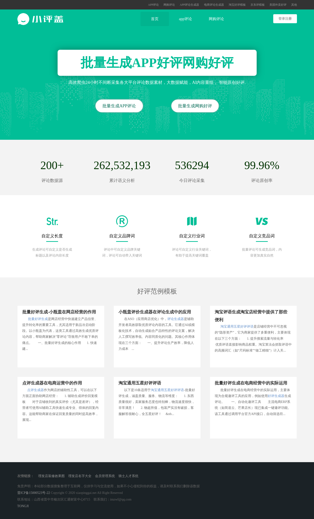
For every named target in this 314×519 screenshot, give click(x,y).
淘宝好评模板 (237, 4)
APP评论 (153, 4)
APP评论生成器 (189, 4)
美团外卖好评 (278, 4)
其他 (294, 4)
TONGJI (23, 506)
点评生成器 (35, 390)
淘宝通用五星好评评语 (237, 326)
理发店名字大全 (79, 476)
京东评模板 (257, 4)
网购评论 (169, 4)
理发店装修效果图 (51, 476)
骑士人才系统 (128, 476)
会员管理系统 (105, 476)
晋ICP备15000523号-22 (33, 493)
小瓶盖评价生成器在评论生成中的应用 (154, 312)
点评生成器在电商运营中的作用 (52, 383)
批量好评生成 (38, 319)
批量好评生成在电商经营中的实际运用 (251, 383)
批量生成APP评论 (119, 106)
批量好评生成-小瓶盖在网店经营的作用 (59, 312)
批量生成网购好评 (195, 106)
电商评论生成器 (214, 4)
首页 (155, 19)
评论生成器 (175, 319)
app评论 (185, 19)
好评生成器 (276, 396)
